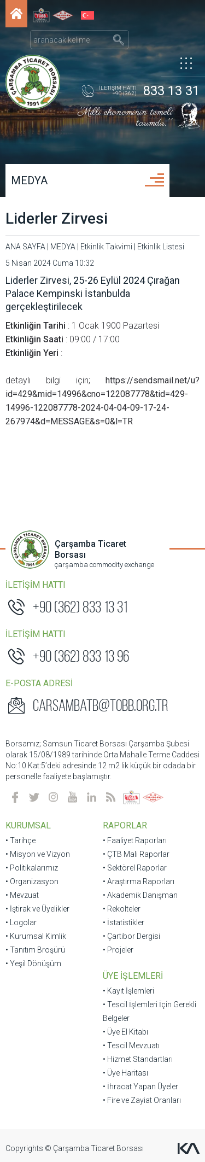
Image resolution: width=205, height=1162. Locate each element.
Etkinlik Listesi (160, 246)
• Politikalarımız (31, 867)
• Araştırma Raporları (138, 881)
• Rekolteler (121, 908)
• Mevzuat (22, 895)
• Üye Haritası (125, 1072)
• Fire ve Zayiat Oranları (142, 1100)
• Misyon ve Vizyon (37, 854)
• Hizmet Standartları (138, 1059)
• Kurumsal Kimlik (35, 936)
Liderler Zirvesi (56, 218)
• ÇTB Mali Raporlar (136, 854)
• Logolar (21, 922)
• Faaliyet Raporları (135, 840)
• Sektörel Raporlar (135, 867)
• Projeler (118, 949)
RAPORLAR (125, 825)
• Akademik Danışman (140, 895)
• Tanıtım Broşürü (35, 949)
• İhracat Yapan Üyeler (140, 1086)
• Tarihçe (20, 840)
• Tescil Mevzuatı (131, 1045)
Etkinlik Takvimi (106, 246)
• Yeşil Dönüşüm (33, 963)
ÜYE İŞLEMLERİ (133, 976)
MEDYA (29, 180)
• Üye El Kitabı (125, 1031)
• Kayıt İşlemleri (128, 990)
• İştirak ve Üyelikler (37, 908)
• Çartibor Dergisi (131, 936)
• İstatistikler (123, 922)
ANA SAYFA (25, 246)
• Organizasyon (31, 881)
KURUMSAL (28, 825)
